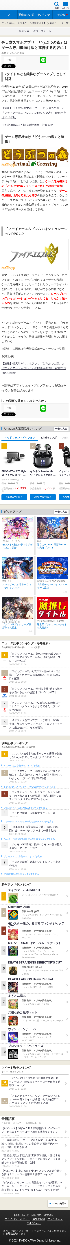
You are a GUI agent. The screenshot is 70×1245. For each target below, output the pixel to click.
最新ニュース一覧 (59, 23)
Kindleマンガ (49, 437)
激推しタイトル (42, 31)
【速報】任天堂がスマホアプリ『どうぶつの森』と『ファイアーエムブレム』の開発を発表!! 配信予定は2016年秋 (33, 112)
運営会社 (49, 1215)
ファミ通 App (13, 5)
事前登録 (24, 31)
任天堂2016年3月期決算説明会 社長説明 (27, 124)
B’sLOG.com (34, 1223)
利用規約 (36, 1215)
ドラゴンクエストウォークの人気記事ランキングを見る (30, 787)
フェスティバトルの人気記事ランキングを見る (25, 808)
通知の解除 (38, 1219)
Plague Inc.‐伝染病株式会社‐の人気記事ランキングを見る (29, 839)
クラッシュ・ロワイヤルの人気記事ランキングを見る (28, 821)
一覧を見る (61, 428)
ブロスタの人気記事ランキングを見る (21, 874)
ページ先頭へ (59, 1203)
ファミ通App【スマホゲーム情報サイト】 (23, 23)
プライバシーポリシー (17, 1219)
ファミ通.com (55, 1219)
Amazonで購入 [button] (14, 497)
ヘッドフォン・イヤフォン (19, 437)
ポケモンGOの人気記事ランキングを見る (23, 856)
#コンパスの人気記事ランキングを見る (22, 766)
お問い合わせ (21, 1215)
